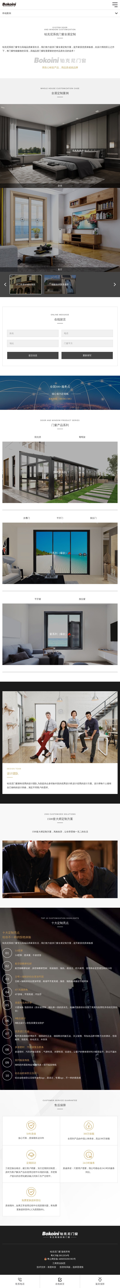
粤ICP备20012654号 (60, 1255)
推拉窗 (82, 599)
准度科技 (51, 1267)
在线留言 (59, 1281)
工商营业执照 (58, 1263)
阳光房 (38, 437)
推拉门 (93, 518)
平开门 (60, 518)
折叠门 (26, 518)
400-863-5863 (65, 399)
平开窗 (38, 599)
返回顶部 (100, 1281)
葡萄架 (82, 437)
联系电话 (20, 1281)
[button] (5, 284)
